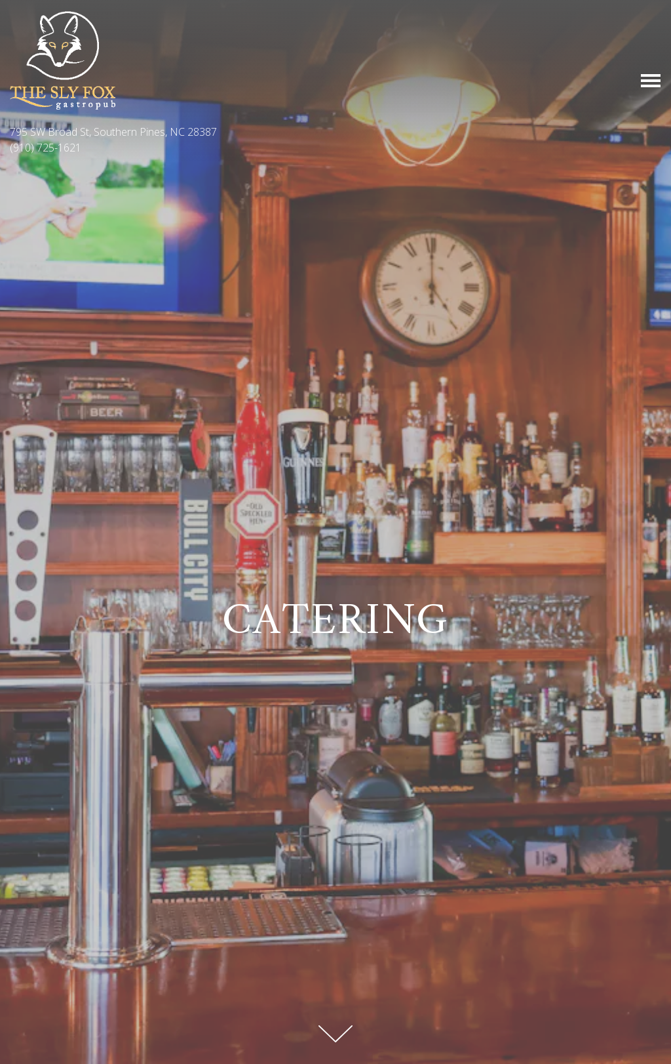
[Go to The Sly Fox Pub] (335, 132)
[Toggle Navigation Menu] (650, 81)
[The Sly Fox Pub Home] (62, 59)
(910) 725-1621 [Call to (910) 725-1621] (45, 147)
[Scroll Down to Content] (335, 1034)
